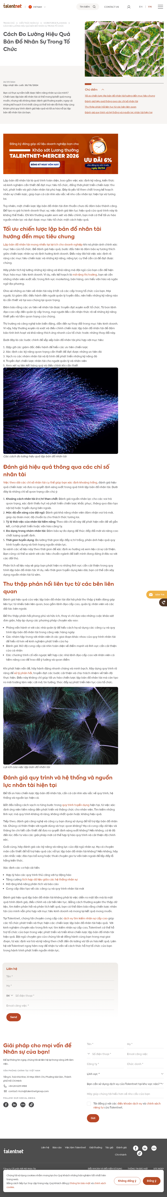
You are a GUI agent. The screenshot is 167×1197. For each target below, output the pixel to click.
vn (150, 6)
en (141, 6)
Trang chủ (9, 23)
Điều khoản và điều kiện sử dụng (105, 1168)
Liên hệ (45, 1147)
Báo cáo (57, 1147)
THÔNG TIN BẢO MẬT (138, 1168)
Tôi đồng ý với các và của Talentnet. (127, 1105)
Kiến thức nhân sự (29, 23)
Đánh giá (121, 1147)
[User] (129, 6)
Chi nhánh (121, 1154)
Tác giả (109, 1147)
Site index (158, 1168)
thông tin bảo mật (80, 1183)
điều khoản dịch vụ (129, 1103)
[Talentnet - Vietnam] (37, 7)
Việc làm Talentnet (75, 1147)
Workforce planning (55, 23)
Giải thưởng (95, 1147)
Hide (95, 89)
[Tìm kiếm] (87, 6)
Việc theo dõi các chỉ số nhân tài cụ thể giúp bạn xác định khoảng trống (50, 482)
